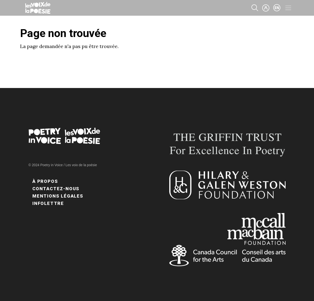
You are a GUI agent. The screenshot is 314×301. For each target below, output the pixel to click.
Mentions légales (57, 196)
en (277, 8)
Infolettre (48, 203)
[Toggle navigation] (288, 8)
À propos (45, 181)
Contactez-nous (55, 188)
